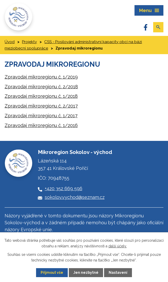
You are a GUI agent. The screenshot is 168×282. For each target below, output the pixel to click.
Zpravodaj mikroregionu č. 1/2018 (41, 96)
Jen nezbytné (85, 272)
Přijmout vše (52, 272)
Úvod (10, 42)
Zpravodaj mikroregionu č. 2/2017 (41, 106)
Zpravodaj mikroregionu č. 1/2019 (41, 77)
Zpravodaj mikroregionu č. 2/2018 (41, 86)
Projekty (29, 42)
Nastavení (118, 272)
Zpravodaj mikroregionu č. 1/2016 (41, 125)
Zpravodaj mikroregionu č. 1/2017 (41, 115)
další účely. (117, 246)
